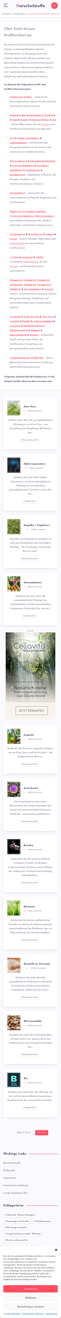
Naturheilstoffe (30, 440)
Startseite (7, 14)
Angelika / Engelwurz (37, 525)
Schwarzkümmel (43, 321)
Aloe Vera (48, 316)
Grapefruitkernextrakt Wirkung (24, 1234)
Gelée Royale (31, 316)
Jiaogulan (35, 161)
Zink (14, 119)
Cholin (39, 257)
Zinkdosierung (43, 1221)
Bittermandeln (18, 335)
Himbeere (15, 211)
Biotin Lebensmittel (17, 1240)
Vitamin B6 (43, 280)
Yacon (13, 238)
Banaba (34, 335)
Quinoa (50, 234)
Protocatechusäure (21, 216)
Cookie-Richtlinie (12, 1313)
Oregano (15, 325)
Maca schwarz (18, 161)
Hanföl (26, 321)
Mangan (36, 119)
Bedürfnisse (20, 14)
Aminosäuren (30, 261)
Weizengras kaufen (17, 1227)
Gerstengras (17, 234)
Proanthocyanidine (34, 211)
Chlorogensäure (44, 216)
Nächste (42, 1133)
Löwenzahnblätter (23, 165)
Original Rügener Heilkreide (27, 357)
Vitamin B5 (29, 280)
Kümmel (35, 330)
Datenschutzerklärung (33, 1313)
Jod (54, 119)
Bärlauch (49, 161)
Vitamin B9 (29, 284)
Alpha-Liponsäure (29, 138)
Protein (14, 266)
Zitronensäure (32, 289)
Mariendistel (17, 193)
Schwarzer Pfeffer (21, 97)
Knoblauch (29, 325)
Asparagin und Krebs (18, 1221)
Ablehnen (30, 1297)
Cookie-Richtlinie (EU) (15, 1193)
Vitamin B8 (16, 284)
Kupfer (24, 119)
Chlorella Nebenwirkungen (21, 1215)
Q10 (12, 138)
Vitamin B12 (44, 284)
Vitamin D (15, 289)
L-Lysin (14, 257)
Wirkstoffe (30, 501)
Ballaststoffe (17, 243)
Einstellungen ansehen (30, 1306)
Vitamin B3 (16, 280)
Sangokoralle (18, 115)
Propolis (15, 316)
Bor (46, 119)
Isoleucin (27, 257)
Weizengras (35, 234)
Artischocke (33, 170)
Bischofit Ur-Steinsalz (42, 115)
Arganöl (14, 321)
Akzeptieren (30, 1288)
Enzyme (45, 124)
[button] (56, 1249)
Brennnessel (17, 174)
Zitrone (48, 289)
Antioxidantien (18, 142)
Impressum (51, 1313)
